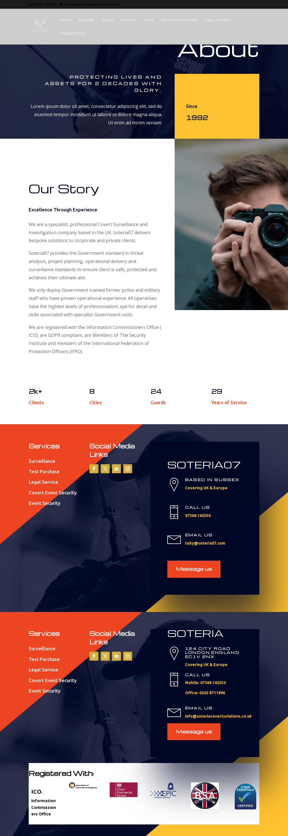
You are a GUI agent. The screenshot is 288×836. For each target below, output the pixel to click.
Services (86, 20)
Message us (194, 568)
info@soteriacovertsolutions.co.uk (92, 4)
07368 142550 (44, 4)
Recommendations (179, 20)
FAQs (149, 20)
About (107, 20)
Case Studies (217, 20)
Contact (129, 20)
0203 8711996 (212, 693)
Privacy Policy (73, 33)
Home (65, 20)
